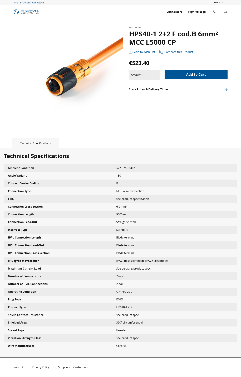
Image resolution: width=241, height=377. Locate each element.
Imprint (18, 367)
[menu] (186, 12)
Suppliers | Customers (73, 367)
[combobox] (218, 12)
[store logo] (88, 11)
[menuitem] (174, 12)
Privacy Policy (41, 367)
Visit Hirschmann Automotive (29, 2)
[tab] (29, 143)
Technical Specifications (35, 143)
